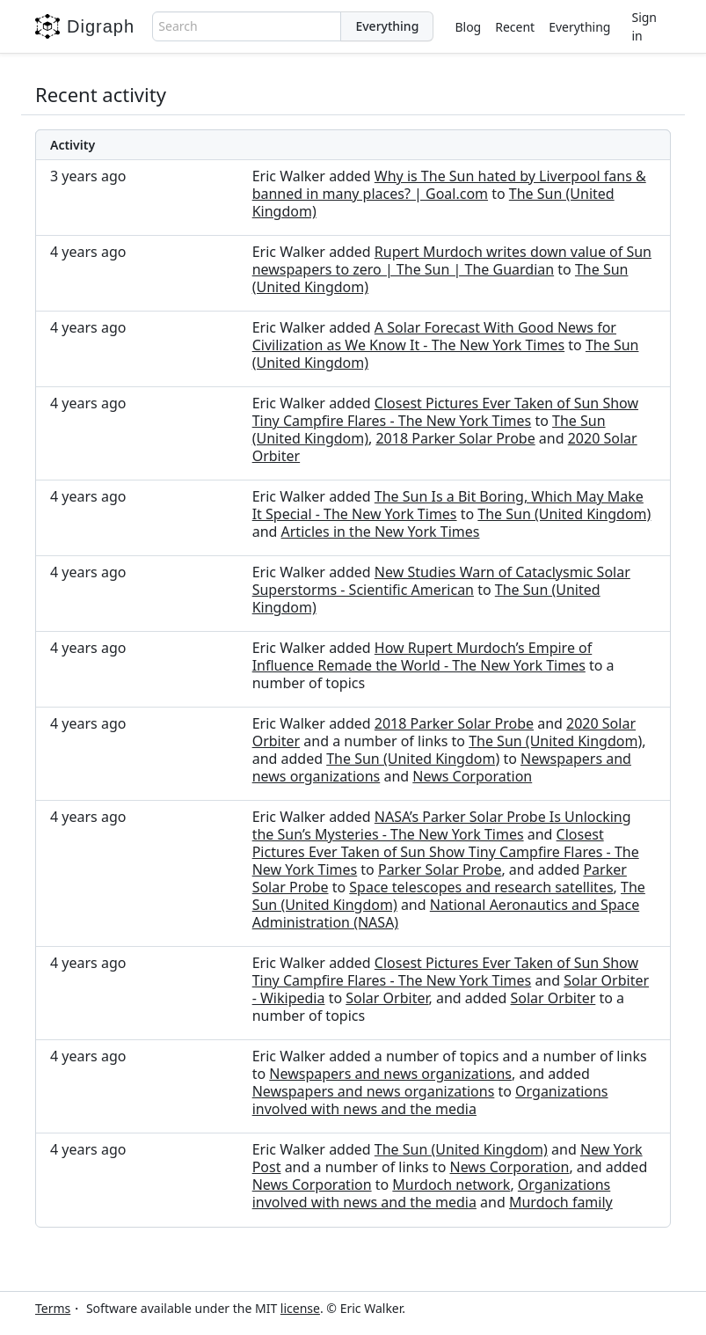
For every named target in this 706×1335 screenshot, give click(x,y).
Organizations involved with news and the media (430, 1100)
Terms (52, 1308)
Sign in (644, 26)
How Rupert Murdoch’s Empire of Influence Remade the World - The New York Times (422, 656)
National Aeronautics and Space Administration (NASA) (446, 913)
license (300, 1308)
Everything (579, 26)
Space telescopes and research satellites (481, 887)
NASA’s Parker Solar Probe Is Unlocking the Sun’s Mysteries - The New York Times (441, 825)
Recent (515, 26)
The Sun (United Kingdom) (564, 514)
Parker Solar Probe (439, 869)
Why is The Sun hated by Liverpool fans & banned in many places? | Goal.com (449, 184)
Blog (468, 26)
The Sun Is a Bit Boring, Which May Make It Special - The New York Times (448, 505)
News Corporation (472, 776)
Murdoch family (561, 1202)
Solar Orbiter (387, 998)
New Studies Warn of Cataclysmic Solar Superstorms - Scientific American (441, 580)
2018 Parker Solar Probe (455, 438)
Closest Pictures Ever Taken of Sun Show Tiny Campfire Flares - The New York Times (445, 411)
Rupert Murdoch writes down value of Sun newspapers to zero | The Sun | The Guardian (451, 260)
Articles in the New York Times (380, 531)
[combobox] (246, 26)
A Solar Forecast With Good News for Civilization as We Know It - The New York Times (434, 336)
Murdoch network (451, 1184)
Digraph (85, 26)
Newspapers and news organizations (390, 1073)
